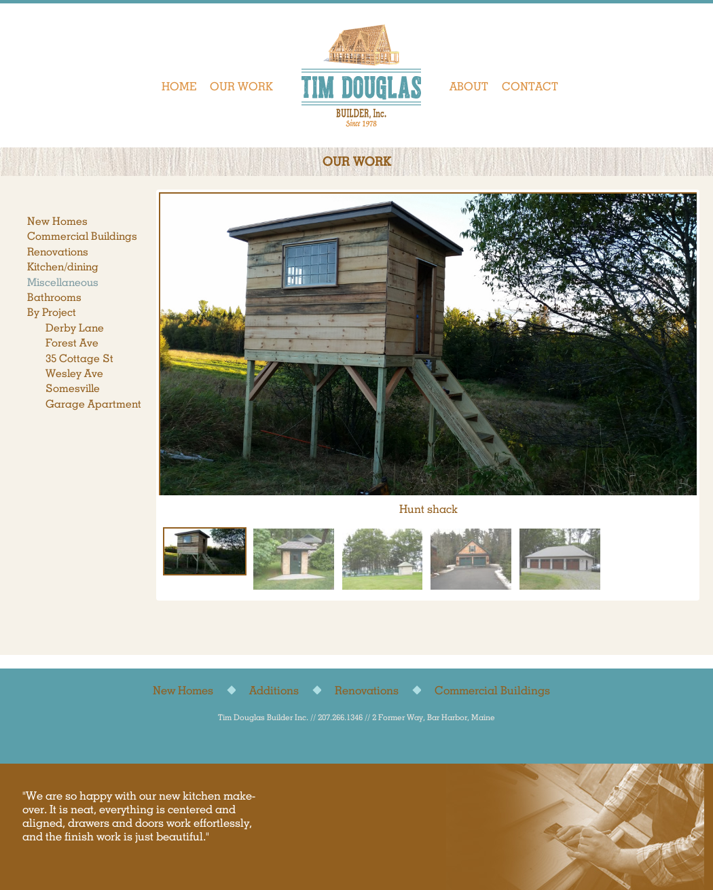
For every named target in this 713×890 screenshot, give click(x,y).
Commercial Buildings (82, 236)
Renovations (57, 251)
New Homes (57, 221)
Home (179, 86)
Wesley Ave (74, 373)
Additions (274, 690)
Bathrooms (54, 297)
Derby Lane (74, 327)
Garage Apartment (93, 403)
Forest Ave (71, 342)
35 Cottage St (79, 358)
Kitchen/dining (62, 266)
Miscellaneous (62, 282)
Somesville (72, 388)
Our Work (241, 86)
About (469, 86)
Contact (530, 86)
